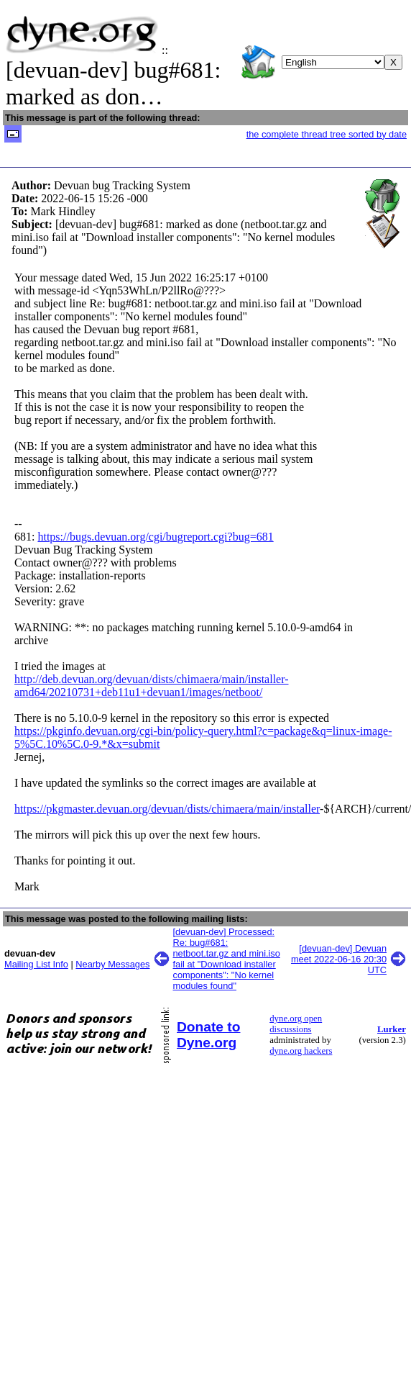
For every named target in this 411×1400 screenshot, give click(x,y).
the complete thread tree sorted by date (326, 134)
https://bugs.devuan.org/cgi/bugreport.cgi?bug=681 (155, 536)
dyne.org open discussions (295, 1023)
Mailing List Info (36, 964)
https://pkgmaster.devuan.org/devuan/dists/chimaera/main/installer (167, 809)
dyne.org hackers (300, 1051)
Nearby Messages (112, 964)
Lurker (391, 1029)
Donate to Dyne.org (208, 1034)
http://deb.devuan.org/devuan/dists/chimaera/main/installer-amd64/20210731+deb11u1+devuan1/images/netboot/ (151, 685)
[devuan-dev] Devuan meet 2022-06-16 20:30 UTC (339, 959)
